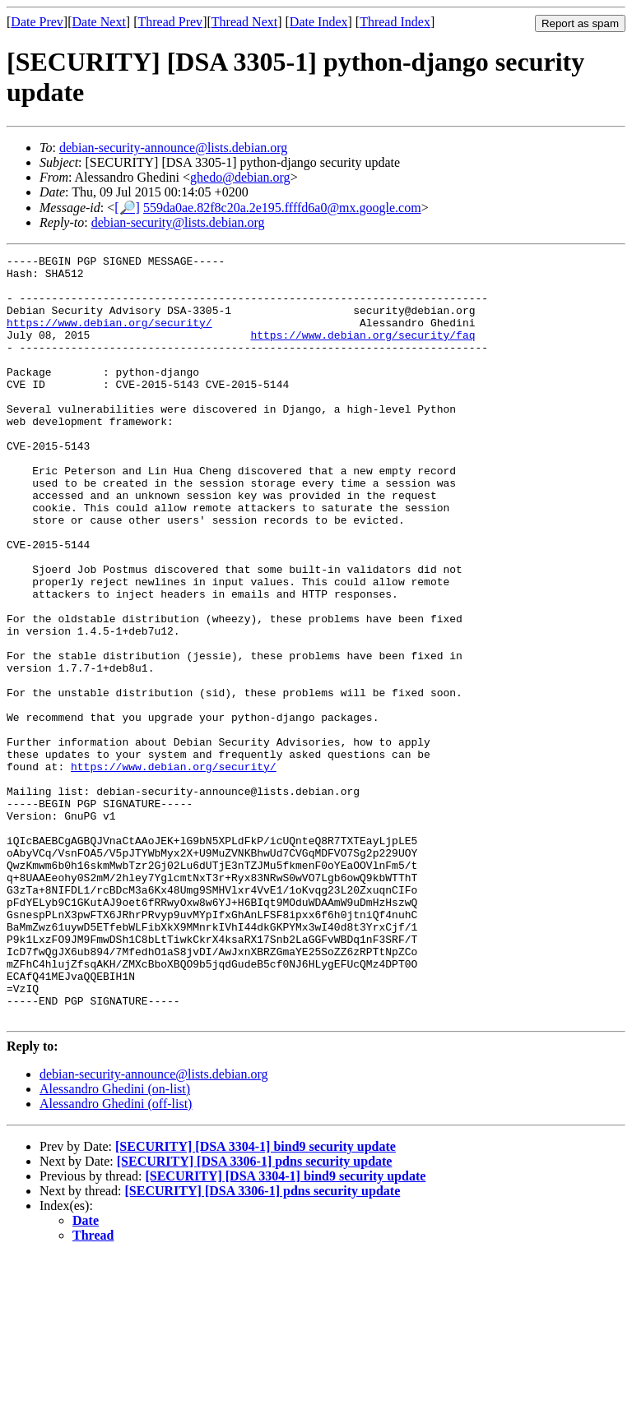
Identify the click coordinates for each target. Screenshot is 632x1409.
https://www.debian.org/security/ (109, 337)
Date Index (319, 22)
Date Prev (37, 22)
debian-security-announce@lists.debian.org (173, 148)
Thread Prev (169, 22)
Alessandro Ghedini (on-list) (115, 1242)
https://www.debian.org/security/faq (362, 351)
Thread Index (395, 22)
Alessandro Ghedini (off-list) (116, 1256)
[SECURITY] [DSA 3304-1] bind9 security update (255, 1299)
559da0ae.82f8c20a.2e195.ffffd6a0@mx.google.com (282, 208)
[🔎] (127, 208)
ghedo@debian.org (240, 177)
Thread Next (244, 22)
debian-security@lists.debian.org (178, 222)
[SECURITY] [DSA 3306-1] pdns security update (255, 1314)
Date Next (99, 22)
